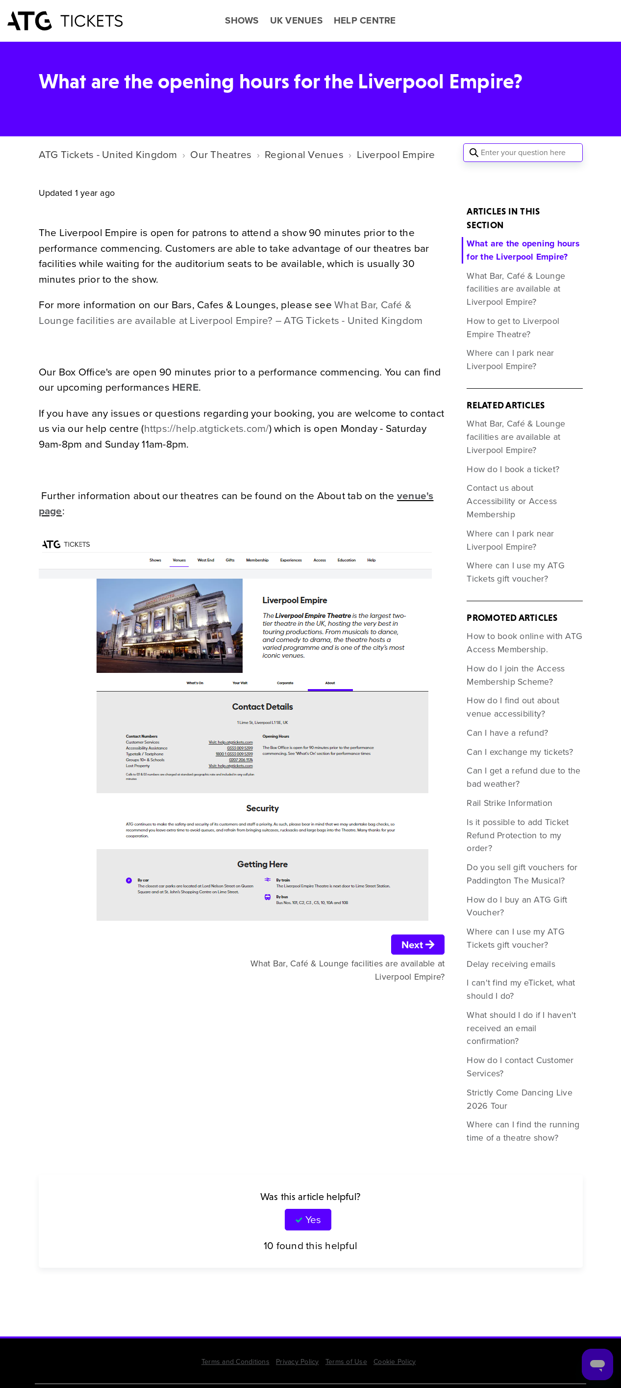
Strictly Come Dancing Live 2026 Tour (519, 1099)
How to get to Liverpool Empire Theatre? (513, 328)
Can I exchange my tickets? (520, 752)
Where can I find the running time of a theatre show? (523, 1131)
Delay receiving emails (511, 964)
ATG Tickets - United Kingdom (108, 154)
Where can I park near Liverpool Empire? (510, 360)
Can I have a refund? (507, 732)
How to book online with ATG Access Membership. (524, 643)
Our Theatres (220, 154)
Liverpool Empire (396, 154)
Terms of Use (346, 1362)
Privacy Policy (297, 1362)
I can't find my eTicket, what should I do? (521, 989)
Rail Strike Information (509, 803)
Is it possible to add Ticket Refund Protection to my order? (518, 835)
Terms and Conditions (235, 1362)
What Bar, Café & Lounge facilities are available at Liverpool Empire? (516, 289)
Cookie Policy (394, 1362)
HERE (185, 387)
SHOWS (241, 20)
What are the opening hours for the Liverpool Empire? (523, 250)
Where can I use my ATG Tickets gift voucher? (516, 572)
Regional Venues (304, 154)
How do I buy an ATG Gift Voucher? (517, 906)
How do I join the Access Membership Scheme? (516, 675)
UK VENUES (296, 20)
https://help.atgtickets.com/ (206, 428)
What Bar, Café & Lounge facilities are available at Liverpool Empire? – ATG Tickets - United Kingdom (231, 312)
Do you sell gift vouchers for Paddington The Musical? (522, 874)
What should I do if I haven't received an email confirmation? (521, 1028)
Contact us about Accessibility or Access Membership (512, 501)
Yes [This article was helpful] (313, 1219)
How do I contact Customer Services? (520, 1067)
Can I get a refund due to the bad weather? (523, 777)
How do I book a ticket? (513, 469)
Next (418, 944)
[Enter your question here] (523, 152)
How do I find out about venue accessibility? (513, 707)
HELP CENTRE (365, 20)
